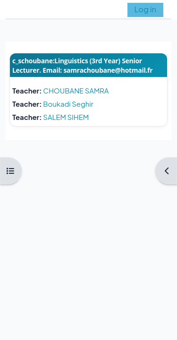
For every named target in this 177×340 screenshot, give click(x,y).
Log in (145, 9)
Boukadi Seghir (68, 104)
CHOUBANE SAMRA (76, 90)
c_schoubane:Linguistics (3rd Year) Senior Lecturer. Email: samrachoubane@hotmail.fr (82, 65)
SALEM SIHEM (66, 117)
